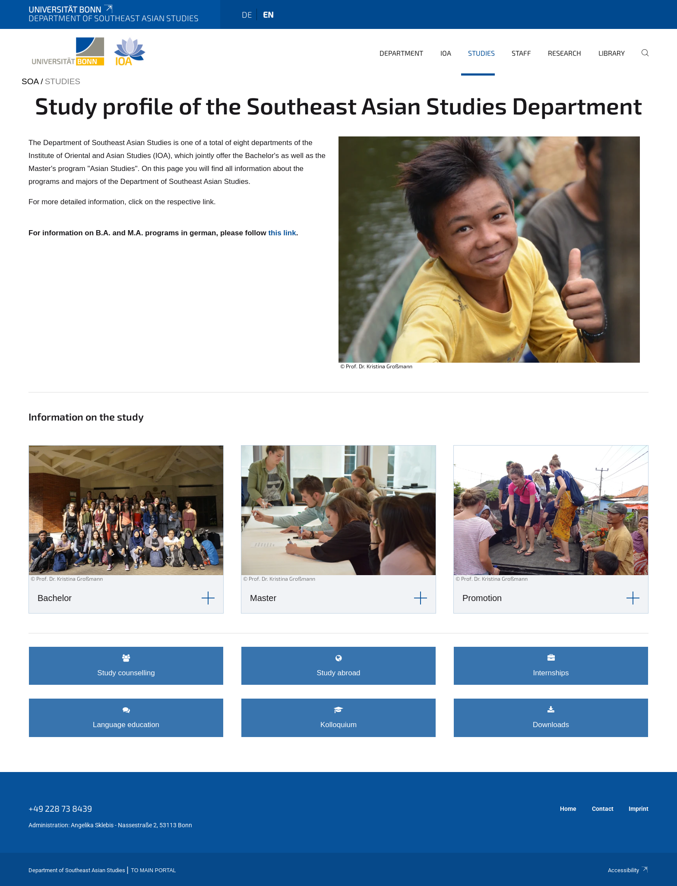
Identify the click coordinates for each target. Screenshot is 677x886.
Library (611, 53)
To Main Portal (153, 870)
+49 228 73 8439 (60, 808)
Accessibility (628, 870)
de (247, 14)
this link (282, 233)
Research (564, 53)
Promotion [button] (482, 598)
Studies (481, 53)
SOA (30, 81)
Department (401, 53)
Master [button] (263, 598)
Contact (603, 808)
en (268, 14)
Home (568, 808)
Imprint (639, 808)
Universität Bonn (71, 9)
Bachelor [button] (55, 598)
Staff (521, 53)
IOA (445, 53)
